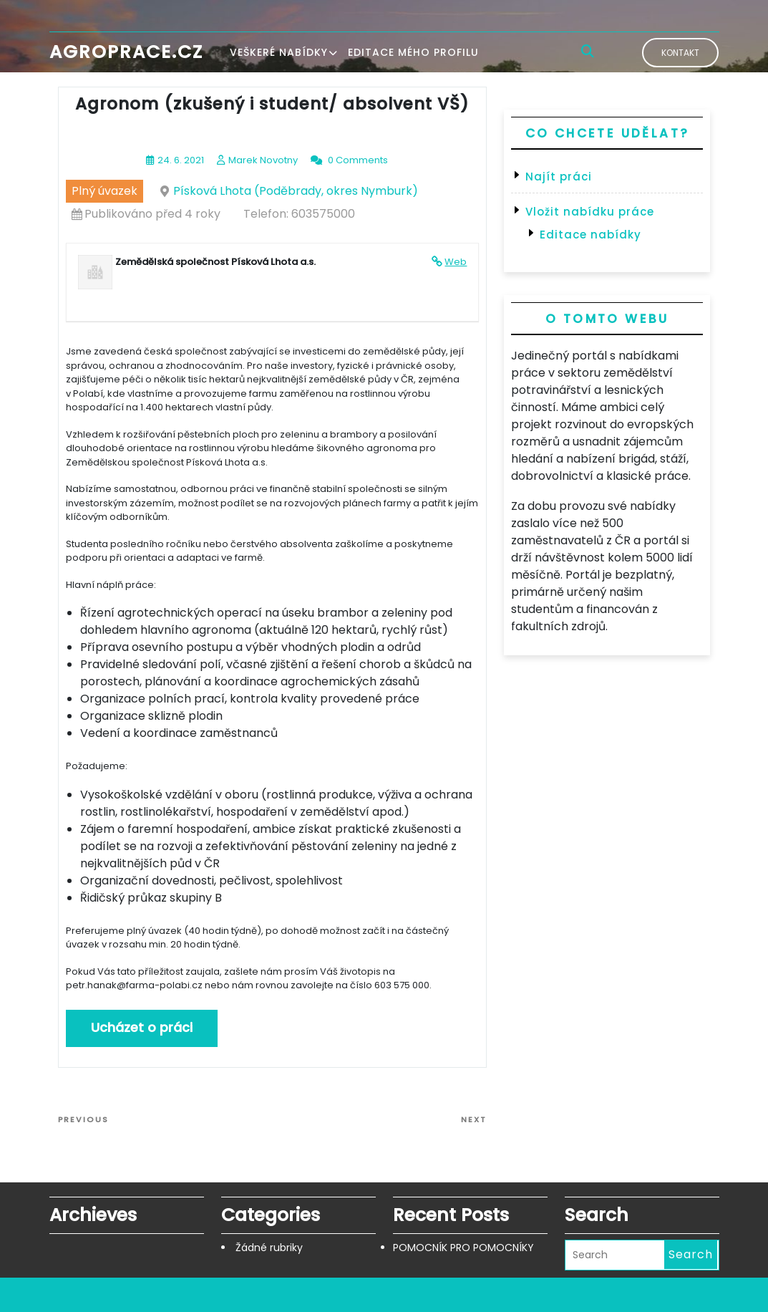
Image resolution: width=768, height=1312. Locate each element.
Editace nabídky (590, 234)
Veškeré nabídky (279, 52)
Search (691, 1254)
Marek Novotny (263, 160)
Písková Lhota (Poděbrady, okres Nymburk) (295, 191)
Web (455, 262)
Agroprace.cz (126, 51)
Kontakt (680, 53)
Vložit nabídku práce (589, 211)
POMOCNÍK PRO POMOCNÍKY (463, 1247)
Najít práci (558, 176)
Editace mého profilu (413, 52)
